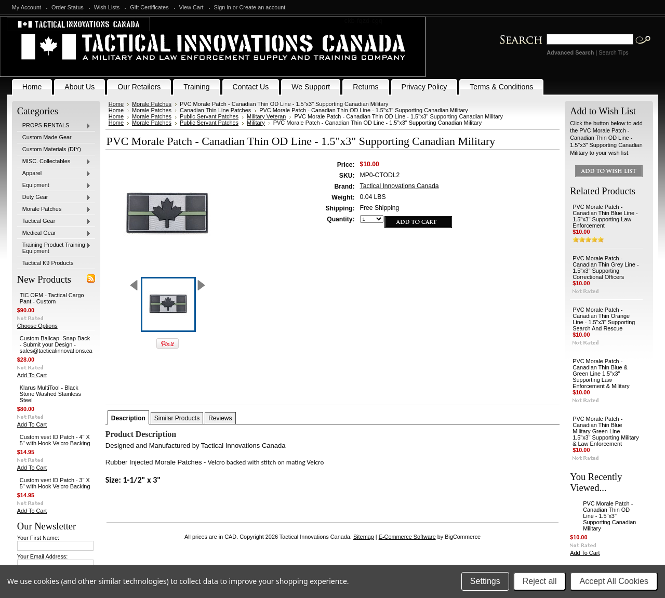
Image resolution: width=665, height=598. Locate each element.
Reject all (540, 581)
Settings (485, 581)
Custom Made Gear (47, 137)
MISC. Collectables (54, 161)
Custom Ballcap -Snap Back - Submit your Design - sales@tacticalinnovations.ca (56, 344)
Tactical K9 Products (48, 263)
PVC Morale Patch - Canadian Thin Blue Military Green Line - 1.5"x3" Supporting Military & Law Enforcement (606, 431)
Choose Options (37, 326)
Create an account (263, 7)
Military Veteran (266, 116)
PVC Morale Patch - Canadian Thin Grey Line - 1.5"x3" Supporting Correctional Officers (606, 267)
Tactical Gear (54, 221)
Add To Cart (32, 375)
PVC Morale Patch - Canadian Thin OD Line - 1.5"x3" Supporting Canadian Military (609, 515)
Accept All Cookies (613, 581)
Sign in (222, 7)
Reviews (220, 418)
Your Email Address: (42, 556)
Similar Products (177, 418)
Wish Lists (107, 7)
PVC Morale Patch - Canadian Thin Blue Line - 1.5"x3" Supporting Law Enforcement (605, 216)
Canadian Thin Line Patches (215, 110)
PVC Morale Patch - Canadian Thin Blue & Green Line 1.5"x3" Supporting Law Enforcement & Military (601, 373)
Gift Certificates (149, 7)
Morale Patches (54, 209)
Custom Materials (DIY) (51, 149)
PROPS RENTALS (54, 125)
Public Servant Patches (209, 116)
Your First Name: (38, 538)
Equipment (54, 185)
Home (116, 104)
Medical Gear (54, 233)
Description (128, 418)
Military (256, 122)
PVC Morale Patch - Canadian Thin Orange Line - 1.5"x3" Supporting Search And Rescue (604, 319)
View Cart (191, 7)
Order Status (67, 7)
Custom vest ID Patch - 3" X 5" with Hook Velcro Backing (55, 483)
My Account (26, 7)
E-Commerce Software (407, 537)
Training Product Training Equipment (54, 248)
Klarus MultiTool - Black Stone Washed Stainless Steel (50, 393)
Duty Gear (54, 197)
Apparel (54, 173)
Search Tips (613, 52)
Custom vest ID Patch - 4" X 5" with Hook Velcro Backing (55, 440)
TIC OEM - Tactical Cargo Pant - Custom (52, 298)
